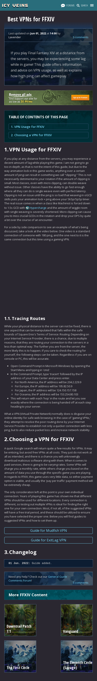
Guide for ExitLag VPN (48, 540)
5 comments (80, 37)
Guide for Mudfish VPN (48, 530)
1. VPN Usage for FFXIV (27, 127)
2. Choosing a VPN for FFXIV (31, 135)
